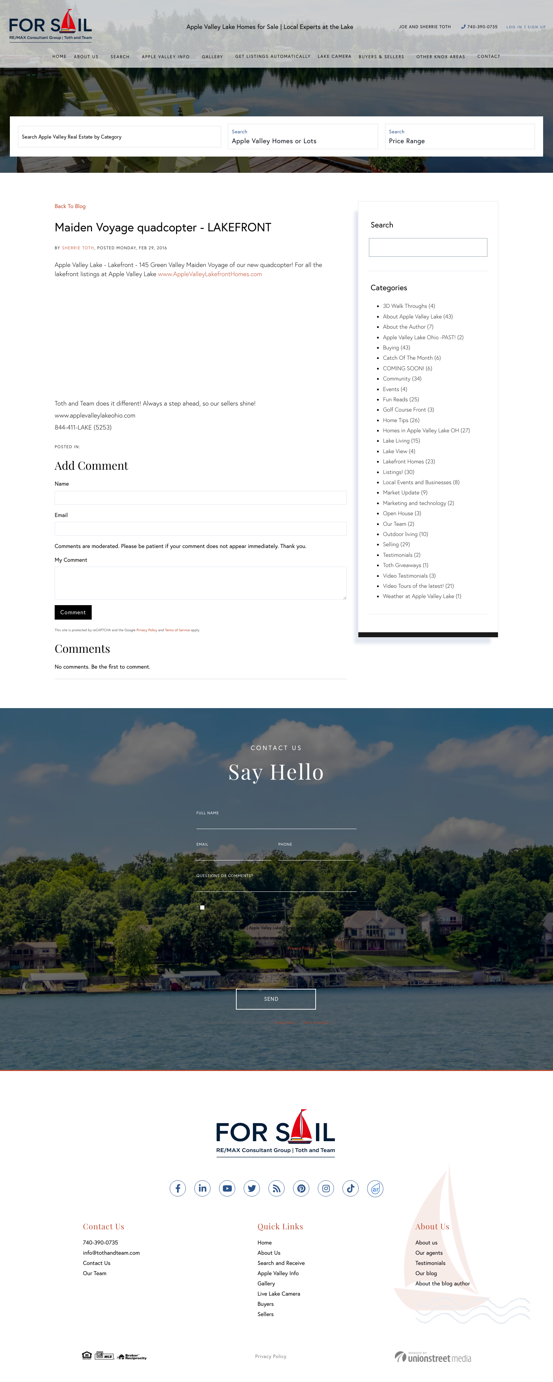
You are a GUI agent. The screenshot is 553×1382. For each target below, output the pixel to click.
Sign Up (537, 27)
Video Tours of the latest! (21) (418, 586)
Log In (514, 27)
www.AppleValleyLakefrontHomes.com (210, 273)
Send (270, 999)
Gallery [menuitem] (212, 57)
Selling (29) (396, 544)
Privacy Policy (146, 630)
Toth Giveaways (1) (406, 565)
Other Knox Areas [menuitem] (441, 57)
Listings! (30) (398, 472)
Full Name (207, 813)
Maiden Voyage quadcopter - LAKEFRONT (163, 227)
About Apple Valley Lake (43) (418, 316)
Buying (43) (396, 347)
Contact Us (96, 1264)
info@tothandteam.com (111, 1254)
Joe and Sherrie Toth (425, 27)
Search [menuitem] (120, 57)
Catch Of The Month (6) (412, 357)
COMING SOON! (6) (407, 368)
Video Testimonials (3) (409, 575)
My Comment (71, 560)
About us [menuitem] (426, 1244)
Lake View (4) (399, 451)
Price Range (408, 141)
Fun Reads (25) (401, 399)
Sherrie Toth (78, 248)
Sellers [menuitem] (265, 1316)
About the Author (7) (408, 326)
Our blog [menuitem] (426, 1275)
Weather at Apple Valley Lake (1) (422, 596)
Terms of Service (177, 630)
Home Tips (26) (401, 420)
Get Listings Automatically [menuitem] (273, 56)
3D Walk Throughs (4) (409, 306)
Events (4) (395, 389)
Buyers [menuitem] (265, 1305)
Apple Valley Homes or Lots (274, 141)
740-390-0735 (479, 27)
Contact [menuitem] (489, 56)
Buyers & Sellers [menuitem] (381, 57)
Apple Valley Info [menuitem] (166, 57)
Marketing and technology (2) (418, 503)
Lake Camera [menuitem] (335, 56)
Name (62, 483)
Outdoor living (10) (405, 534)
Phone (285, 844)
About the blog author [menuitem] (442, 1285)
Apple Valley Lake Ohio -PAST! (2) (423, 337)
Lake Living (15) (401, 440)
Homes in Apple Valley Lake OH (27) (426, 430)
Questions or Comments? (224, 875)
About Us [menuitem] (86, 57)
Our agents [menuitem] (429, 1254)
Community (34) (402, 378)
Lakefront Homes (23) (409, 461)
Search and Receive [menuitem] (281, 1264)
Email (61, 515)
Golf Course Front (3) (408, 409)
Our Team (95, 1275)
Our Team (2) (398, 524)
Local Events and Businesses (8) (421, 482)
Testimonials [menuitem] (430, 1264)
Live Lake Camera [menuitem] (278, 1295)
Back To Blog (70, 206)
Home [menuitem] (60, 56)
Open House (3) (402, 513)
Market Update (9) (405, 492)
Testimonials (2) (401, 555)
